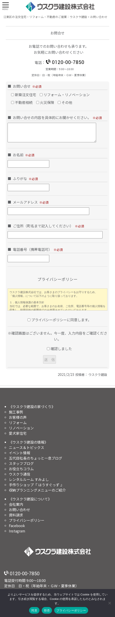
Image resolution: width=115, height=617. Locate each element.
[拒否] (109, 603)
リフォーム (18, 422)
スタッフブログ (21, 463)
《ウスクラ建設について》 (30, 499)
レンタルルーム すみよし (29, 479)
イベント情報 (19, 452)
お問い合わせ (19, 509)
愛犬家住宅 (18, 433)
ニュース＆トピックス (26, 447)
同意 (34, 610)
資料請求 (16, 515)
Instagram (17, 531)
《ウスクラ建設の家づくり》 (32, 406)
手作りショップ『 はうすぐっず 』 (36, 484)
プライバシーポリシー (26, 520)
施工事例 (16, 412)
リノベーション (21, 428)
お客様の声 (18, 417)
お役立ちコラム (21, 468)
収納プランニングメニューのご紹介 (37, 490)
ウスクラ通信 (19, 474)
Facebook (17, 525)
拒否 (47, 610)
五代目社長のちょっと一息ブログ (35, 458)
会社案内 (16, 504)
